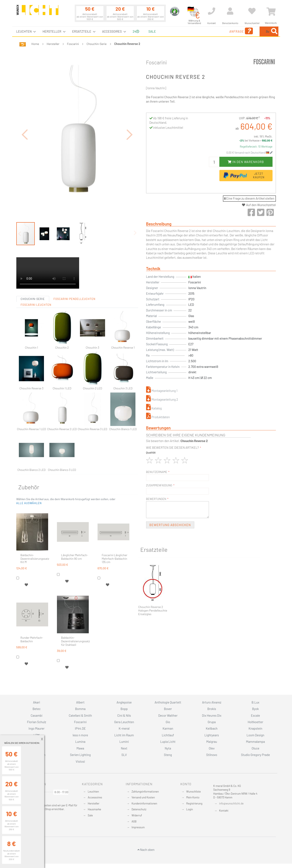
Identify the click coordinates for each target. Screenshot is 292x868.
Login (189, 809)
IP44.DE (80, 728)
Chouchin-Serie (96, 44)
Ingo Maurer (36, 728)
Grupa (212, 722)
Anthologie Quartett (167, 702)
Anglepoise (124, 702)
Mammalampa (255, 741)
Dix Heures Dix (211, 715)
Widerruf (136, 815)
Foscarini (73, 44)
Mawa (80, 748)
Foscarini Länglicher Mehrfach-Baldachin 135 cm (114, 535)
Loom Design (255, 735)
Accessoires (95, 797)
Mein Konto (192, 797)
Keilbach (211, 728)
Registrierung (194, 803)
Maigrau (211, 741)
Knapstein (255, 728)
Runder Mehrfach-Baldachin (32, 616)
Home (35, 44)
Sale (90, 815)
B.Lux (255, 702)
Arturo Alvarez (211, 702)
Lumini (124, 741)
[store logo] (37, 12)
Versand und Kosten (143, 797)
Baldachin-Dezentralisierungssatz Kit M (35, 535)
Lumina (80, 741)
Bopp (124, 709)
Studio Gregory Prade (255, 755)
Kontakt (223, 810)
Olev (212, 748)
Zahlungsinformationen (145, 791)
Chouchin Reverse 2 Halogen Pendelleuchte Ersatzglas (152, 610)
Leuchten (93, 791)
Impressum (138, 827)
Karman (168, 728)
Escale (255, 715)
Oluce (255, 748)
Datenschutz (138, 809)
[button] (24, 123)
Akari (36, 702)
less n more (80, 735)
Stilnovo (211, 755)
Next (124, 748)
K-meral (124, 728)
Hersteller (53, 44)
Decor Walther (168, 715)
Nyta (168, 748)
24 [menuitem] (136, 31)
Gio (168, 722)
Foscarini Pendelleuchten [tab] (74, 276)
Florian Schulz (36, 722)
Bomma (80, 709)
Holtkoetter (255, 722)
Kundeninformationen (144, 803)
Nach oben (146, 849)
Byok (255, 709)
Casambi (36, 715)
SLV (124, 755)
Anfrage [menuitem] (207, 31)
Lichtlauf (168, 735)
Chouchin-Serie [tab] (33, 276)
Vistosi (80, 761)
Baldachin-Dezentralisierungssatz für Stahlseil (75, 618)
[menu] (146, 31)
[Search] (274, 31)
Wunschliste (193, 791)
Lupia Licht (168, 741)
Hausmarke (94, 809)
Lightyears (212, 735)
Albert (80, 702)
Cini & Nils (124, 715)
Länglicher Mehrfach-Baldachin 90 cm (74, 533)
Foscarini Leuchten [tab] (36, 281)
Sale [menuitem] (152, 31)
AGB (133, 821)
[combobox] (248, 31)
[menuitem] (25, 31)
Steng (168, 755)
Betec (36, 709)
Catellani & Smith (80, 715)
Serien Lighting (80, 755)
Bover (168, 709)
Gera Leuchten (124, 722)
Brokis (211, 709)
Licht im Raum (124, 735)
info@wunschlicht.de (231, 803)
